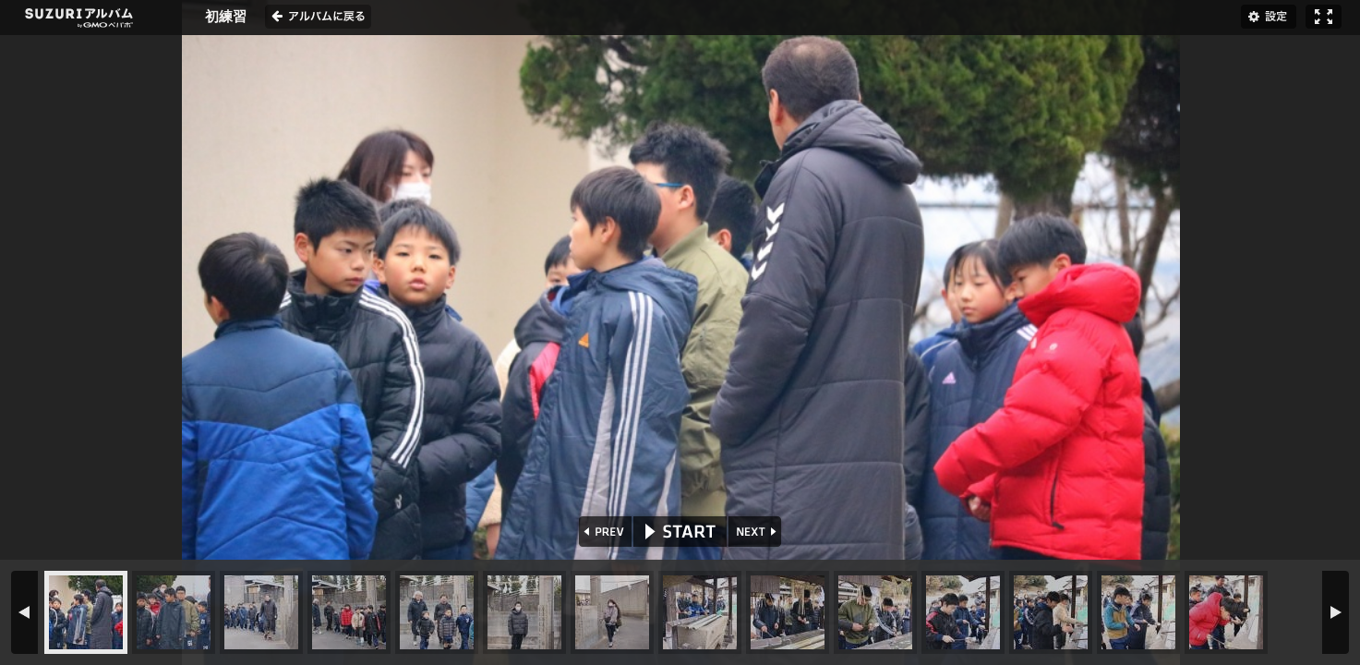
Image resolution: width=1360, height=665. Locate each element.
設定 (1268, 17)
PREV (603, 531)
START (680, 531)
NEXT (756, 531)
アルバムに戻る (318, 17)
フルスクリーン (1324, 17)
